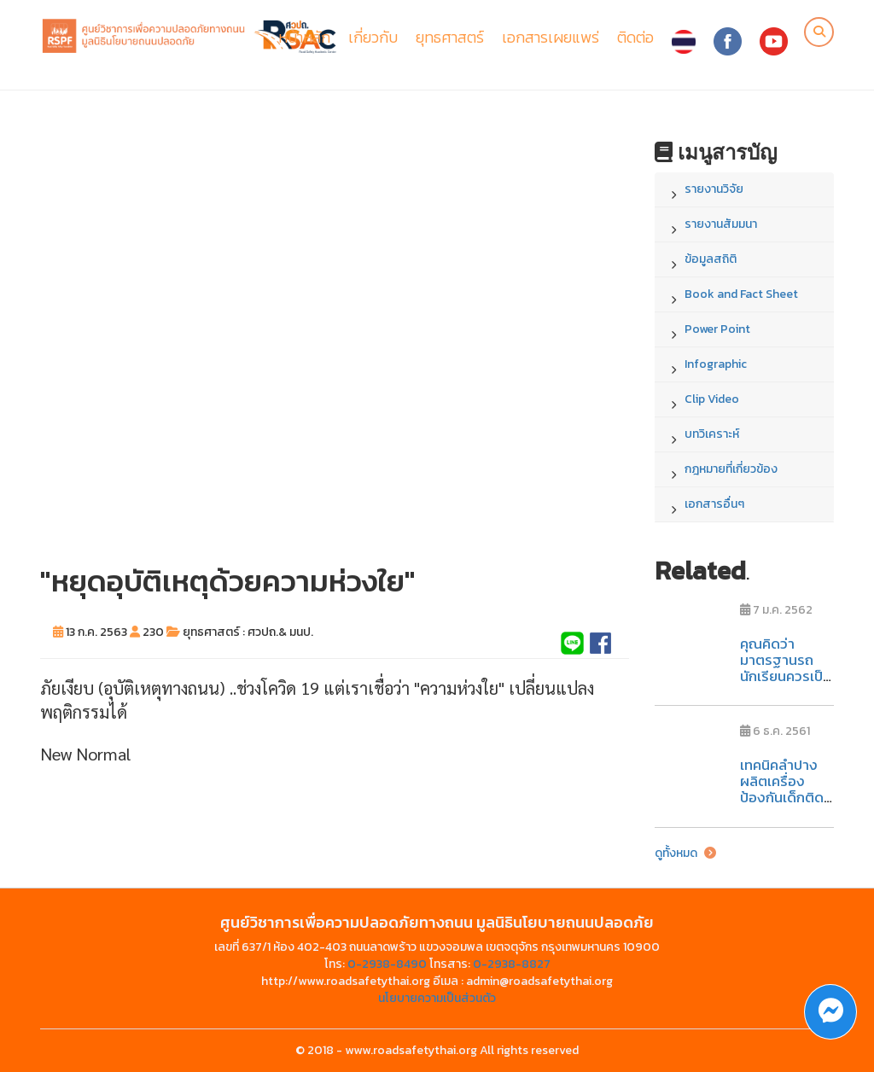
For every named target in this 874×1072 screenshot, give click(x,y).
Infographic (716, 364)
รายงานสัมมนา (721, 224)
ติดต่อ (635, 37)
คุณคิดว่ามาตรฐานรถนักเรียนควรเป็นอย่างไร (785, 667)
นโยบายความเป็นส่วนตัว (437, 998)
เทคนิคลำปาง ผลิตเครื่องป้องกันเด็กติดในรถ (782, 789)
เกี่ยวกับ (373, 37)
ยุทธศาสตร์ (450, 37)
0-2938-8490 (387, 964)
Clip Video (712, 399)
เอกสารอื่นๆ (714, 504)
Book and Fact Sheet (741, 294)
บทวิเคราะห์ (712, 434)
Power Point (717, 329)
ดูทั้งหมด (685, 853)
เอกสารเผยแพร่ (550, 37)
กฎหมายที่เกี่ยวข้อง (731, 469)
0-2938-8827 (512, 964)
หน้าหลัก (304, 37)
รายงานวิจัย (714, 189)
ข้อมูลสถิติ (711, 259)
